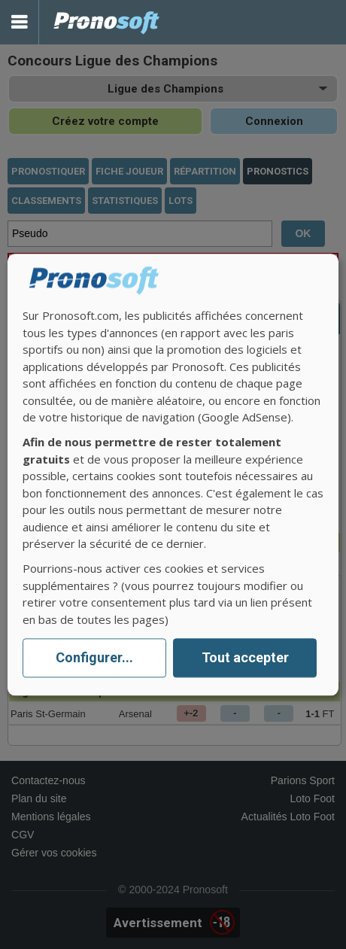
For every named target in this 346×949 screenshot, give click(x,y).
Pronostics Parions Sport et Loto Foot (107, 22)
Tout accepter (245, 658)
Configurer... (94, 658)
